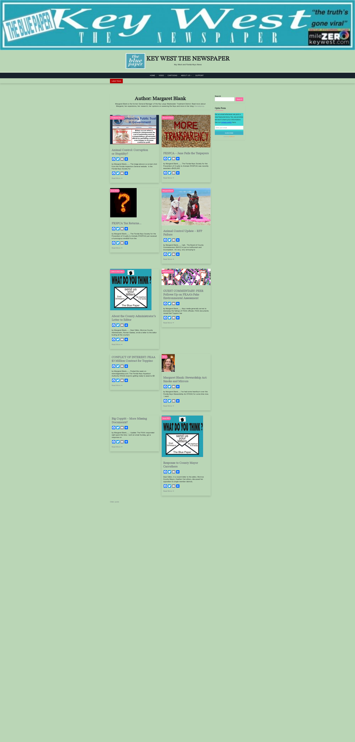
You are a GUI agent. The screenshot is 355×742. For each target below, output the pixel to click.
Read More (117, 178)
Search (218, 96)
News (164, 357)
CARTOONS (172, 75)
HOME (152, 75)
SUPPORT (199, 75)
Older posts (114, 502)
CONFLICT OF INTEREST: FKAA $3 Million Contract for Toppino (133, 359)
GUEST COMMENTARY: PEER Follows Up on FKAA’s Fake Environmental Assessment (183, 295)
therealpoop (199, 106)
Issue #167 (166, 418)
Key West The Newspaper (188, 59)
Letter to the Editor (117, 271)
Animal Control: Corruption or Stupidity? (130, 152)
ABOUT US (185, 75)
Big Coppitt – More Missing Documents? (129, 420)
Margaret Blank (168, 118)
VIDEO (161, 75)
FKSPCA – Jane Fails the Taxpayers (186, 153)
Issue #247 (115, 191)
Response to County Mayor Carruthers (180, 465)
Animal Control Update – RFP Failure (182, 233)
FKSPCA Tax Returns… (126, 223)
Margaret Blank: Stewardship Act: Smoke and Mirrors (185, 379)
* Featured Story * (117, 118)
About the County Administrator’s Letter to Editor (134, 318)
